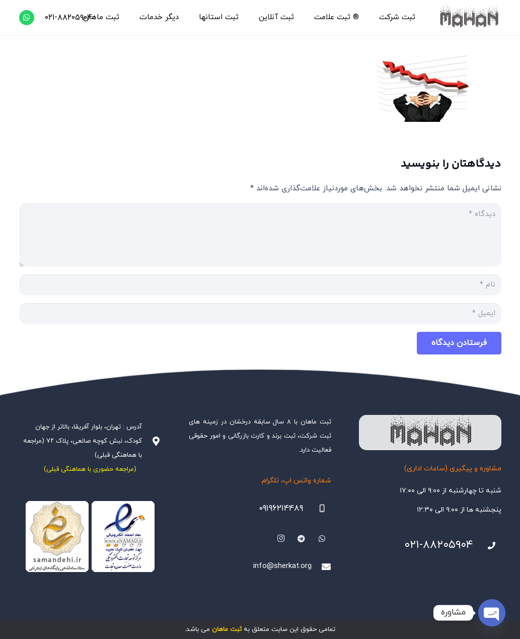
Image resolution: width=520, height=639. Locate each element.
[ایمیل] (260, 313)
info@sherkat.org (282, 566)
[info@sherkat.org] (321, 566)
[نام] (260, 285)
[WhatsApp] (26, 17)
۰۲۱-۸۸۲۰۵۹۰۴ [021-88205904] (438, 545)
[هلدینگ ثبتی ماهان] (468, 17)
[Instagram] (280, 538)
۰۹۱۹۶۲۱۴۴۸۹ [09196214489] (281, 509)
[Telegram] (301, 538)
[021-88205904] (487, 545)
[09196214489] (317, 508)
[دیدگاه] (260, 235)
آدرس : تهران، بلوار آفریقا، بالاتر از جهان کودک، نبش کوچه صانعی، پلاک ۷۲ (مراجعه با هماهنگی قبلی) (82, 441)
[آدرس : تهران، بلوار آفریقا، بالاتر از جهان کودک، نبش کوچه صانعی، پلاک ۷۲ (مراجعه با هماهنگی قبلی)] (151, 441)
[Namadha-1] (90, 537)
